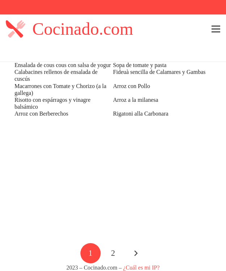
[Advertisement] (113, 179)
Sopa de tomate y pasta (140, 65)
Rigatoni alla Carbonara (140, 114)
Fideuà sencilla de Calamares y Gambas (159, 72)
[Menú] (216, 29)
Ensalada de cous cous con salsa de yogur (62, 65)
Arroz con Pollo (131, 86)
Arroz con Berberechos (41, 114)
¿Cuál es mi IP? (141, 267)
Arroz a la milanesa (135, 100)
